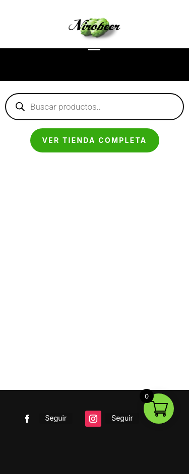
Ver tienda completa (94, 140)
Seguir (56, 418)
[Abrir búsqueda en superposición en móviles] (94, 106)
